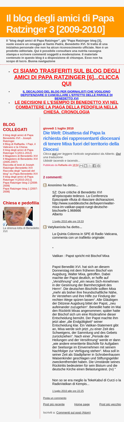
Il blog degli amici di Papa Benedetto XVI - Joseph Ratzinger (18, 138)
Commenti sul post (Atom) (73, 412)
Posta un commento (54, 398)
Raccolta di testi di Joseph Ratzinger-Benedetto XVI (18, 166)
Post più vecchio (110, 404)
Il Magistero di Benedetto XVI (20, 155)
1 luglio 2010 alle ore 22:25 (68, 391)
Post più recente (54, 404)
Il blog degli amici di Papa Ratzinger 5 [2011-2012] (18, 151)
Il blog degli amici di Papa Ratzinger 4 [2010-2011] (18, 178)
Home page (82, 404)
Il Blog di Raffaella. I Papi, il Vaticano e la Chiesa (19, 145)
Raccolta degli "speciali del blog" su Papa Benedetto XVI (20, 172)
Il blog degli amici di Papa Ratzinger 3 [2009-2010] (60, 24)
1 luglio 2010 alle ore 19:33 (68, 221)
